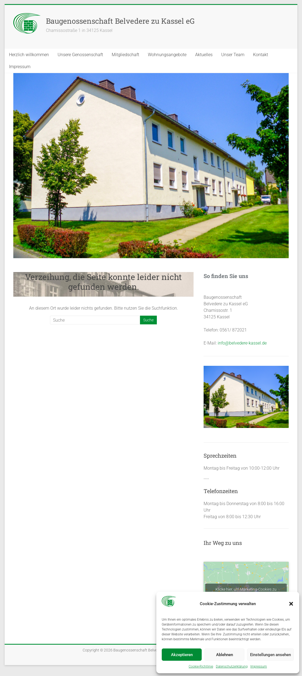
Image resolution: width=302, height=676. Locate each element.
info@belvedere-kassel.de (242, 343)
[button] (291, 603)
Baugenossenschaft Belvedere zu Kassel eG (120, 21)
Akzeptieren (182, 654)
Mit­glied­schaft (125, 54)
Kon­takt (260, 54)
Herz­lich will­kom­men (29, 54)
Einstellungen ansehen (270, 654)
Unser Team (232, 54)
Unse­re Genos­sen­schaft (80, 54)
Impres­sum (258, 666)
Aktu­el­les (204, 54)
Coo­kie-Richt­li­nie (201, 666)
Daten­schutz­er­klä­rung (232, 666)
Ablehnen (224, 654)
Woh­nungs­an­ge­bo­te (167, 54)
